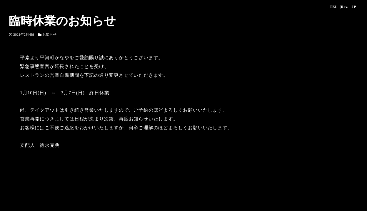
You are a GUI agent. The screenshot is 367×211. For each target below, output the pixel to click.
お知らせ (49, 35)
